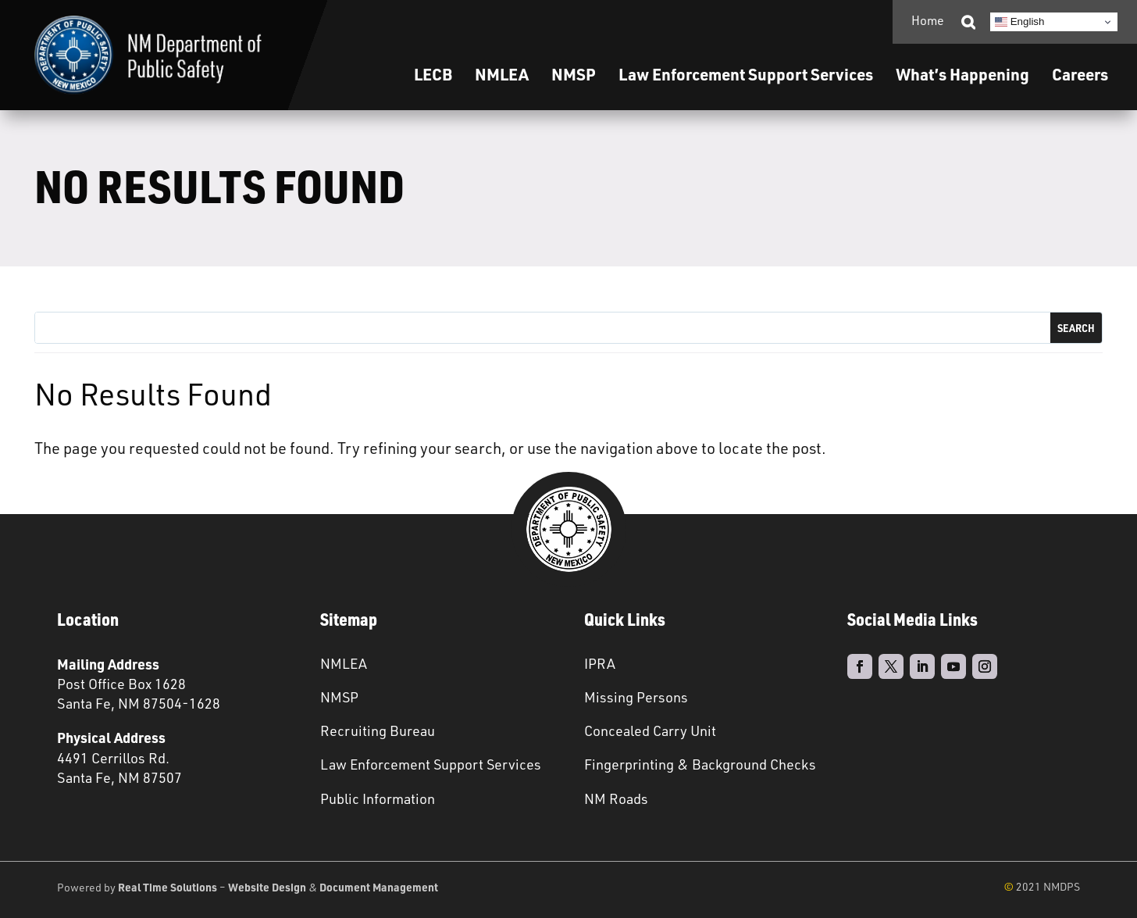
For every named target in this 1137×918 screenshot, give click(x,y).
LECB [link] (433, 73)
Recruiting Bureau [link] (377, 730)
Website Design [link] (267, 887)
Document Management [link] (378, 887)
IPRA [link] (599, 663)
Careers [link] (1080, 73)
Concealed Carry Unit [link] (650, 730)
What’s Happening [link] (962, 73)
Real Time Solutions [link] (167, 887)
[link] (148, 55)
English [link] (1019, 22)
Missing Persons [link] (636, 696)
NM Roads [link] (616, 798)
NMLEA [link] (502, 73)
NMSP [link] (573, 73)
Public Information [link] (377, 798)
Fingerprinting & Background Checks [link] (700, 764)
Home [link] (927, 20)
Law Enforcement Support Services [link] (430, 764)
